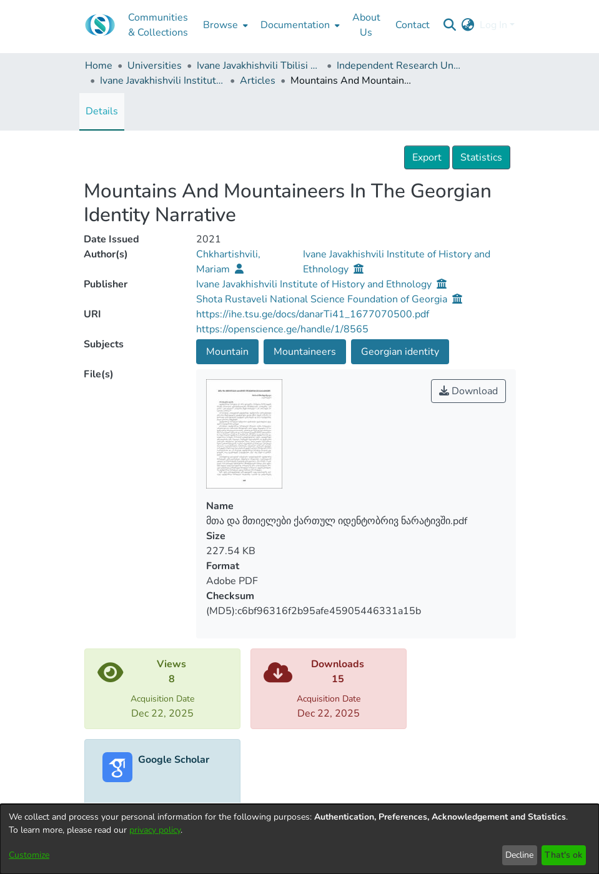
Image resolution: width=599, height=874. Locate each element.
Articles (257, 80)
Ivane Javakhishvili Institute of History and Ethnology (162, 80)
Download (468, 391)
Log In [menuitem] (493, 25)
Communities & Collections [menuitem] (158, 25)
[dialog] (299, 839)
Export (427, 157)
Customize (29, 855)
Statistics (481, 157)
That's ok (563, 855)
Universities (154, 65)
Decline (519, 855)
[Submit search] (450, 24)
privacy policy (155, 830)
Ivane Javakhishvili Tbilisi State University (259, 65)
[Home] (100, 25)
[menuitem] (224, 25)
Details (102, 111)
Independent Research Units (399, 65)
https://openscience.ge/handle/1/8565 (282, 329)
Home (98, 65)
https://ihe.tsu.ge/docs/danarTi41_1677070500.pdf (312, 314)
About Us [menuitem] (366, 25)
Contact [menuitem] (412, 25)
